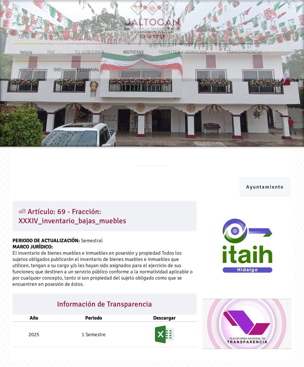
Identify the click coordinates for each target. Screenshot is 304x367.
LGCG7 (27, 68)
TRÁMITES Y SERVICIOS (183, 51)
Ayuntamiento (265, 187)
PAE (51, 51)
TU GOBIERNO (89, 51)
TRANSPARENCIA (244, 51)
